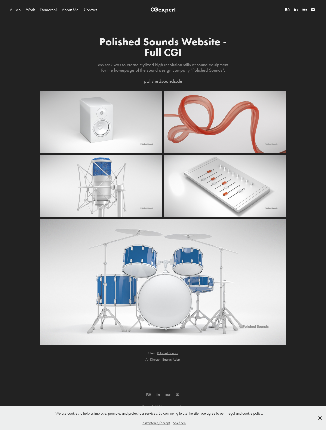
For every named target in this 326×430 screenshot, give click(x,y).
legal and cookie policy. (245, 413)
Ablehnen (179, 423)
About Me (70, 9)
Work (30, 9)
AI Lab (15, 9)
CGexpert (163, 9)
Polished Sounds (167, 353)
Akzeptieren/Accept (156, 423)
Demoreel (48, 9)
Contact (90, 9)
